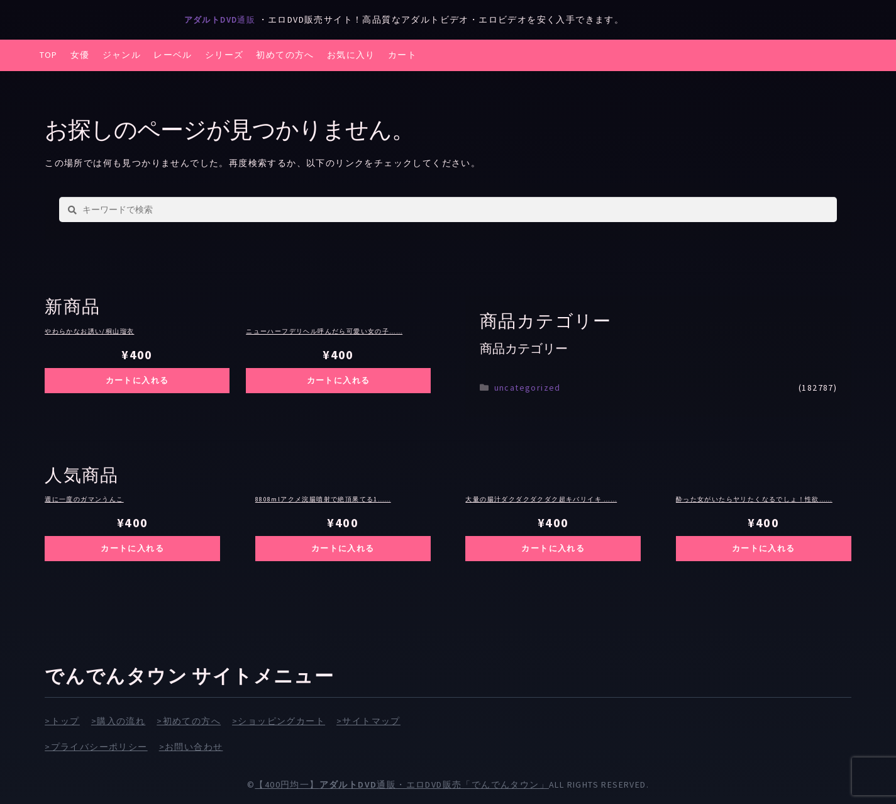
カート (402, 54)
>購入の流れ (118, 721)
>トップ (62, 721)
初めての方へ (285, 54)
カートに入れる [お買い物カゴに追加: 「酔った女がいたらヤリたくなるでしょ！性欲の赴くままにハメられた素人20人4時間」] (763, 548)
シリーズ (224, 54)
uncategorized (527, 387)
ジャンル (121, 54)
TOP (49, 54)
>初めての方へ (189, 721)
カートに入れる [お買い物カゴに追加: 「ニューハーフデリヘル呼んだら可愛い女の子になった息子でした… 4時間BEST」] (338, 380)
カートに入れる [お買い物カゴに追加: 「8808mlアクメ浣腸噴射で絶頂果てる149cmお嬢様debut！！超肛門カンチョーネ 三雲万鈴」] (342, 548)
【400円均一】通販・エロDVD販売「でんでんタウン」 (402, 784)
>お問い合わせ (191, 746)
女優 (80, 54)
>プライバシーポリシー (96, 746)
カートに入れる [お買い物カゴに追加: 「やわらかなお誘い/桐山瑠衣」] (137, 380)
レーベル (172, 54)
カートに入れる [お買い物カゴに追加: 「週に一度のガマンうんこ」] (132, 548)
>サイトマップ (368, 721)
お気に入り (351, 54)
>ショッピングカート (278, 721)
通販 (224, 19)
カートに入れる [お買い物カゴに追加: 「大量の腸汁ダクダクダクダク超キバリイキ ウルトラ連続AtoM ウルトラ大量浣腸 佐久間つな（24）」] (553, 548)
